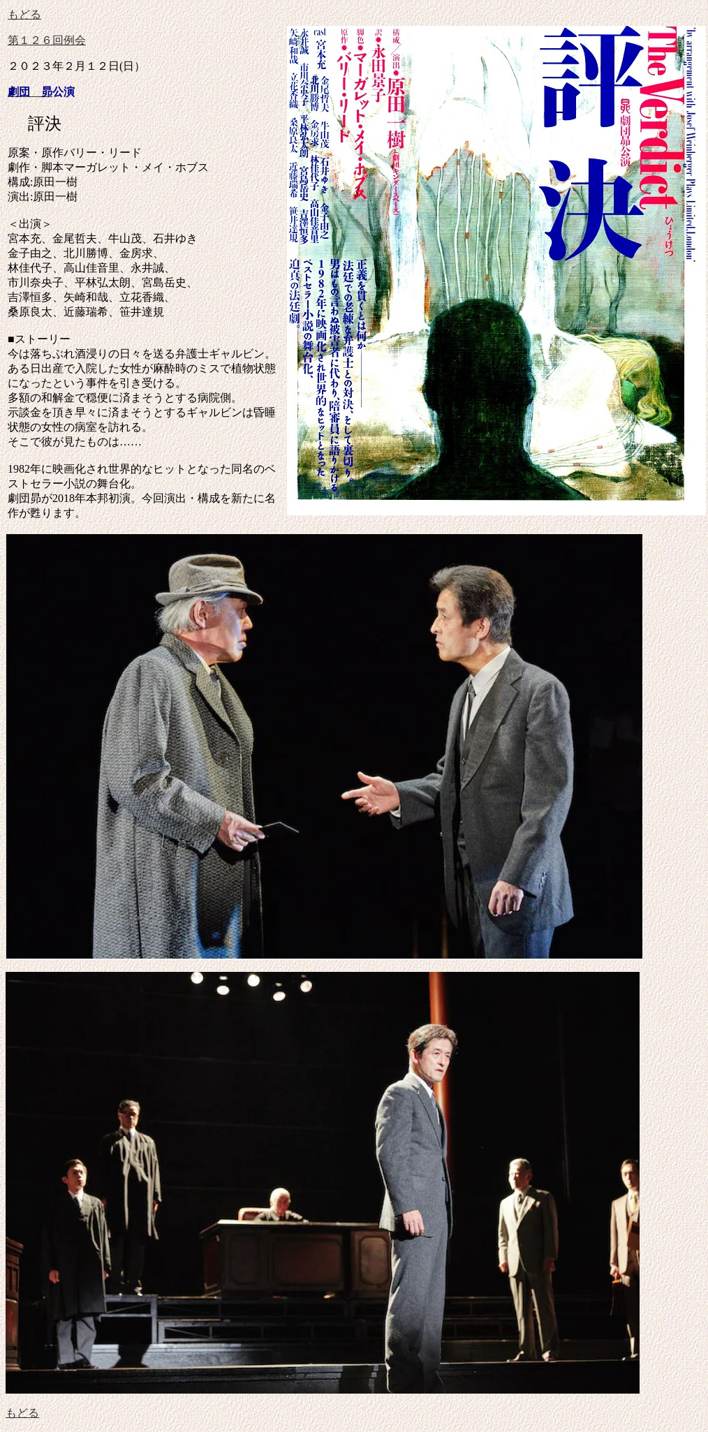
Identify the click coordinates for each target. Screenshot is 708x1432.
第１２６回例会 (47, 40)
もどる (24, 14)
